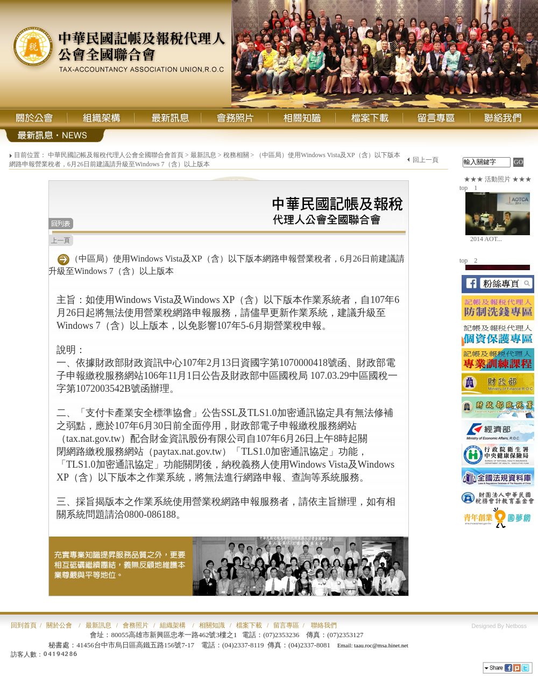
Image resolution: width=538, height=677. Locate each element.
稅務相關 (236, 155)
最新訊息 (203, 155)
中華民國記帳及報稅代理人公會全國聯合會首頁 (115, 155)
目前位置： (30, 155)
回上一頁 (425, 160)
